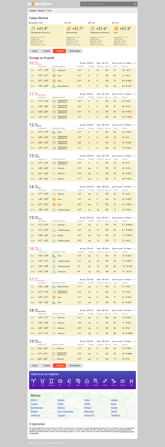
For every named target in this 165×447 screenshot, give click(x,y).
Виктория (89, 411)
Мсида (87, 407)
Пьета (114, 411)
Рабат (60, 404)
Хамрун (61, 407)
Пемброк (115, 415)
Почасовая (74, 51)
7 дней (46, 51)
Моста (34, 400)
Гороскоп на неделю (45, 374)
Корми (34, 411)
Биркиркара (37, 407)
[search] (135, 4)
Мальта (35, 395)
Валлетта (89, 415)
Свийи (87, 404)
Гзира (87, 400)
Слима (34, 404)
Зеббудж (35, 415)
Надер (114, 407)
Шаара (114, 400)
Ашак (113, 404)
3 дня (34, 51)
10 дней (59, 51)
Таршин (61, 415)
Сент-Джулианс (65, 411)
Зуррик (61, 400)
